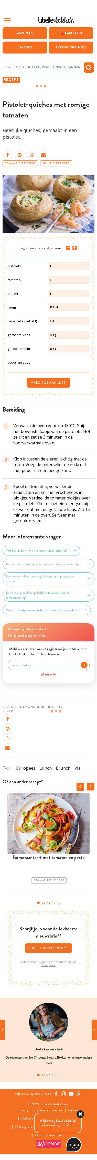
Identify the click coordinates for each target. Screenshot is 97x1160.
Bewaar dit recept (20, 163)
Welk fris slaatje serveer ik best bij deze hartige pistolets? (46, 610)
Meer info (48, 674)
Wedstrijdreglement (28, 1127)
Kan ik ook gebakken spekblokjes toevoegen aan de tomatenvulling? (48, 595)
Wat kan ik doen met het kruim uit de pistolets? (41, 551)
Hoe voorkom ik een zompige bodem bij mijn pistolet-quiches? (48, 578)
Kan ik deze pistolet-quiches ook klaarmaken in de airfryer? (48, 564)
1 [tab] (38, 903)
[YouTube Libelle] (71, 1093)
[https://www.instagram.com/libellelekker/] (63, 1093)
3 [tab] (48, 903)
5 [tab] (59, 903)
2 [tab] (43, 903)
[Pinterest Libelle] (78, 1093)
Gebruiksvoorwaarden (48, 1110)
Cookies (73, 1110)
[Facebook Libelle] (56, 1093)
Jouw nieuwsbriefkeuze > (48, 948)
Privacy (23, 1110)
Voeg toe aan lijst (48, 382)
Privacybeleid (48, 965)
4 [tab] (53, 903)
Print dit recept (56, 163)
